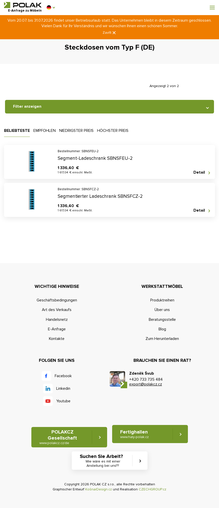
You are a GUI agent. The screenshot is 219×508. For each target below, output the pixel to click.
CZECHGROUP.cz (152, 489)
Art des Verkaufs (56, 309)
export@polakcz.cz (145, 384)
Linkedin (63, 388)
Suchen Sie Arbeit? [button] (103, 460)
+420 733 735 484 (146, 379)
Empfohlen (44, 130)
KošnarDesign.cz (98, 489)
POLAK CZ (23, 5)
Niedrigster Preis (76, 130)
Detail (199, 172)
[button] (51, 7)
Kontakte (56, 338)
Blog (162, 329)
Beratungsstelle (162, 319)
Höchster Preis (112, 130)
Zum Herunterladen (162, 338)
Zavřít (110, 32)
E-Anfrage (57, 329)
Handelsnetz (57, 319)
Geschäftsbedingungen (57, 300)
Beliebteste (17, 130)
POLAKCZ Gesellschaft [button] (58, 437)
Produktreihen (162, 300)
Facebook (63, 375)
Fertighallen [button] (134, 434)
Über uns (162, 309)
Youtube (63, 401)
